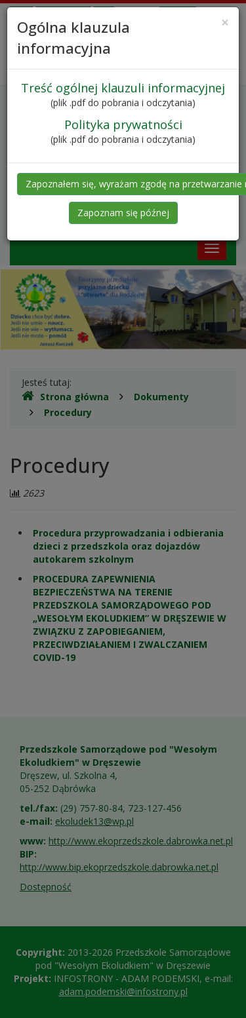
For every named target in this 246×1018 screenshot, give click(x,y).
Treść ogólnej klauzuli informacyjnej (123, 88)
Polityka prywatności (123, 124)
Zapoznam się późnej (123, 212)
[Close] (225, 22)
